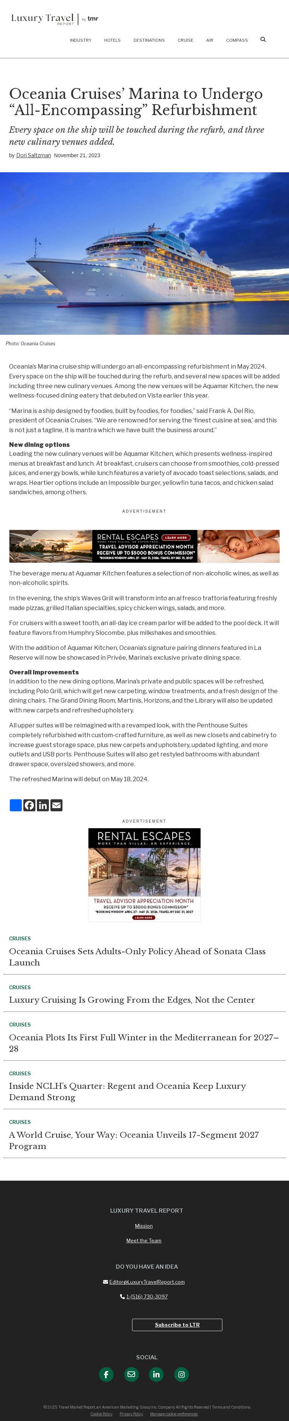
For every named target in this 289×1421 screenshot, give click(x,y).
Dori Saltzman (33, 155)
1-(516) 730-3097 (143, 1296)
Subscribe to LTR (177, 1325)
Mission (144, 1226)
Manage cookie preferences (174, 1414)
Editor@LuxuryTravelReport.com (143, 1282)
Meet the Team (143, 1240)
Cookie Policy (101, 1414)
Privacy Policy (131, 1414)
